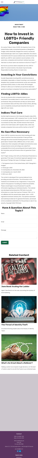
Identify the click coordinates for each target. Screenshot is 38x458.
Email (2, 222)
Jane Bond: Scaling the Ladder (15, 286)
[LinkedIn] (20, 451)
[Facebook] (18, 451)
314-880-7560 (20, 436)
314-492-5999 (20, 438)
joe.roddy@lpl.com (19, 449)
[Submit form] (5, 242)
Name (2, 213)
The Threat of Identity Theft (14, 325)
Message (3, 230)
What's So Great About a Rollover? (17, 363)
